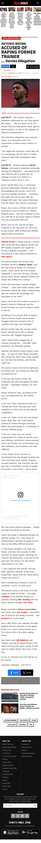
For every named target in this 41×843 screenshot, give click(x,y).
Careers (24, 750)
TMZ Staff (6, 70)
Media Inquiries (27, 756)
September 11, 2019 (14, 73)
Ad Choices (6, 753)
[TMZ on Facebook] (13, 816)
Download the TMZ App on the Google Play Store (30, 832)
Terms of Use (6, 750)
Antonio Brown (10, 720)
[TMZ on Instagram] (27, 816)
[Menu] (3, 3)
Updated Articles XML (9, 768)
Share (14, 673)
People (4, 780)
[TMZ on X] (18, 816)
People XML (6, 783)
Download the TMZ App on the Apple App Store (11, 832)
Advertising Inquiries (28, 753)
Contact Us (25, 744)
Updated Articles (7, 765)
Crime (34, 720)
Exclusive (12, 725)
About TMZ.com (7, 744)
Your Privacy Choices (9, 756)
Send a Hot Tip (26, 747)
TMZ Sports (6, 256)
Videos (4, 789)
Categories (6, 771)
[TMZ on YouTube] (22, 816)
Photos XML (6, 786)
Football (22, 725)
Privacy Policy (14, 801)
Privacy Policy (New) (9, 747)
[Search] (38, 3)
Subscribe (35, 805)
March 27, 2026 (6, 76)
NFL (31, 725)
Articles (5, 759)
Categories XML (7, 774)
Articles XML (6, 762)
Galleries (5, 777)
